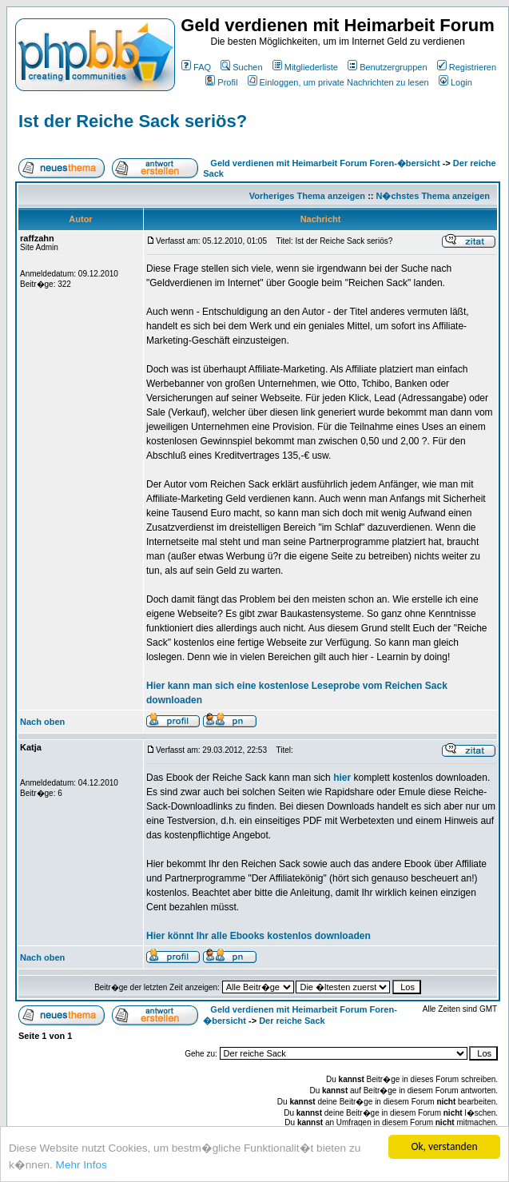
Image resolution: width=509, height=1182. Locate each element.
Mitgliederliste (305, 67)
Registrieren (466, 67)
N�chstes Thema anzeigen (433, 196)
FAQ (196, 67)
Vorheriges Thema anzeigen (307, 196)
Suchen (241, 67)
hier (342, 777)
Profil (221, 82)
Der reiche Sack (292, 1020)
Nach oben (42, 721)
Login (455, 82)
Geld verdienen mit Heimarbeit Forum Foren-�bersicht (324, 163)
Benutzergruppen (387, 67)
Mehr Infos (81, 1166)
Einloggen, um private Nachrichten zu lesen (338, 82)
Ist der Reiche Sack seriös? (132, 121)
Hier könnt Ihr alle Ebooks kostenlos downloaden (258, 935)
